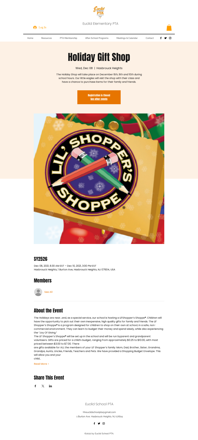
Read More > (41, 363)
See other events (99, 99)
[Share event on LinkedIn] (50, 386)
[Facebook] (160, 38)
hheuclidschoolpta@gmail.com (99, 412)
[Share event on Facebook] (35, 386)
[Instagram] (170, 38)
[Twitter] (165, 38)
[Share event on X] (42, 386)
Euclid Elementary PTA (100, 23)
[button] (169, 27)
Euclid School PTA (99, 404)
